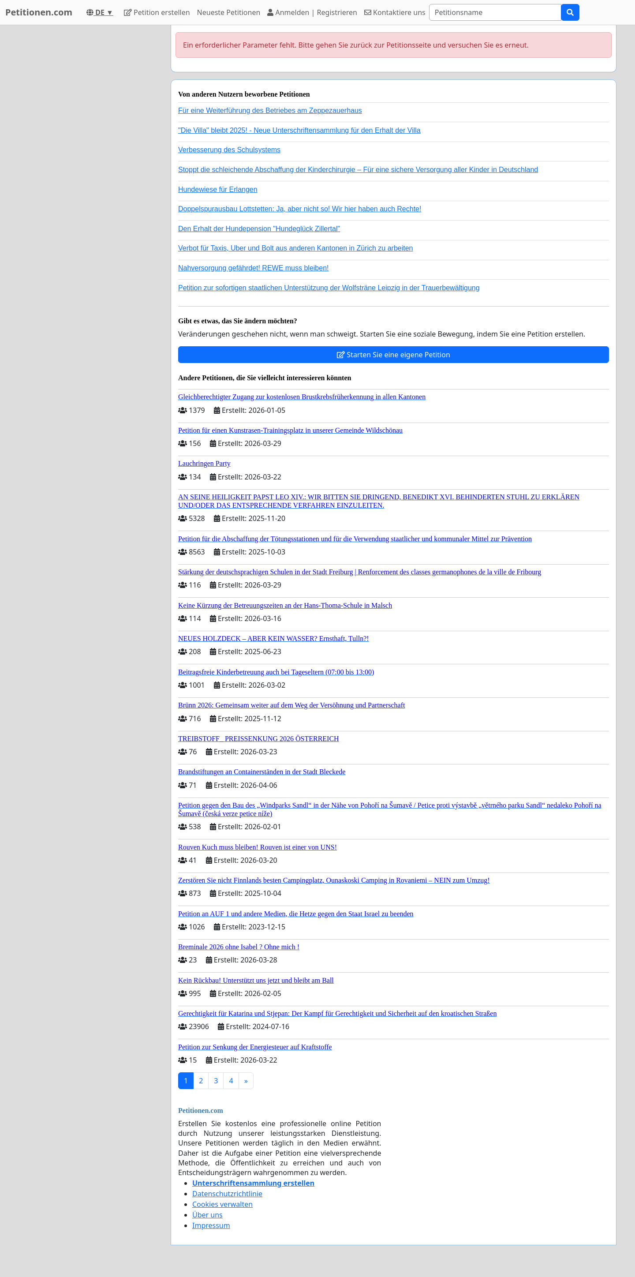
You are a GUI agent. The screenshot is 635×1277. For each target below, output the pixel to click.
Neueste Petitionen (229, 12)
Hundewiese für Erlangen (218, 189)
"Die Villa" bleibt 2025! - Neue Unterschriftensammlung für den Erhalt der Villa (299, 130)
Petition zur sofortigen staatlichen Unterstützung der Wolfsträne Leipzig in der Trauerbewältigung (329, 288)
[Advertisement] (85, 157)
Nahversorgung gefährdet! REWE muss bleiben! (253, 268)
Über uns (207, 1215)
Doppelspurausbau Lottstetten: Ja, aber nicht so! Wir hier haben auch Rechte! (299, 209)
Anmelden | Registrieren (312, 12)
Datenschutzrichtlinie (227, 1193)
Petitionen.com (38, 12)
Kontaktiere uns (395, 12)
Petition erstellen (157, 12)
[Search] (495, 12)
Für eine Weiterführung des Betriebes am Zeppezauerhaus (270, 110)
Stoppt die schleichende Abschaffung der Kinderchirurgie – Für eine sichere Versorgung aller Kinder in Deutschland (358, 169)
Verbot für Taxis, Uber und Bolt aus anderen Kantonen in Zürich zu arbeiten (295, 248)
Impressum (211, 1225)
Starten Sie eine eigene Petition (393, 355)
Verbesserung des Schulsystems (229, 150)
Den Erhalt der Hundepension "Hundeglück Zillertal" (259, 228)
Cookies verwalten (222, 1204)
